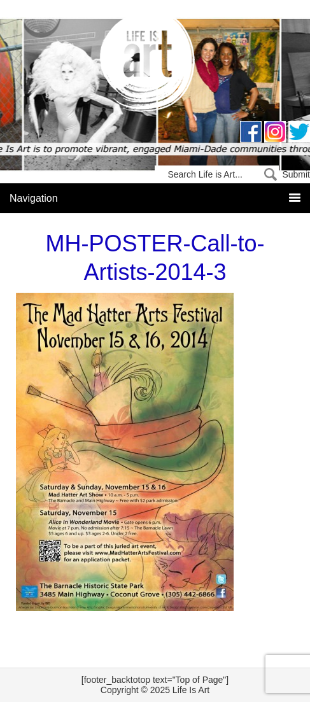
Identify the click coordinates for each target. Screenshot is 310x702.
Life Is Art (155, 65)
